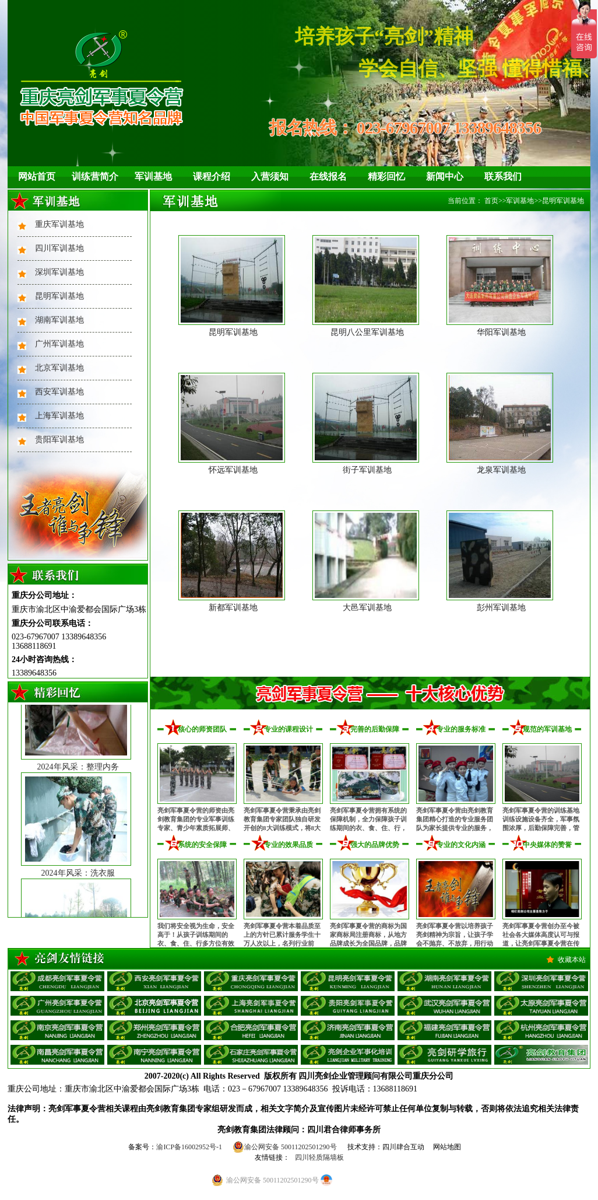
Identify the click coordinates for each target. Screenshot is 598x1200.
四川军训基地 (59, 248)
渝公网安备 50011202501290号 (285, 1147)
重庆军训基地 (59, 224)
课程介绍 (211, 176)
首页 (491, 201)
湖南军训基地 (59, 320)
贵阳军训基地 (59, 439)
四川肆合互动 (403, 1147)
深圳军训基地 (59, 272)
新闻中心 (444, 176)
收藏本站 (572, 960)
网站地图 (447, 1147)
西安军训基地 (59, 391)
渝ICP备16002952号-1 (189, 1147)
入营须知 (270, 176)
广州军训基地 (59, 344)
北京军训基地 (59, 367)
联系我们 (503, 176)
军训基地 (153, 176)
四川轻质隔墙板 (319, 1157)
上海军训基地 (59, 415)
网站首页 (36, 176)
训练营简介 (95, 176)
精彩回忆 (386, 176)
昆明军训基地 (59, 296)
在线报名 (328, 176)
